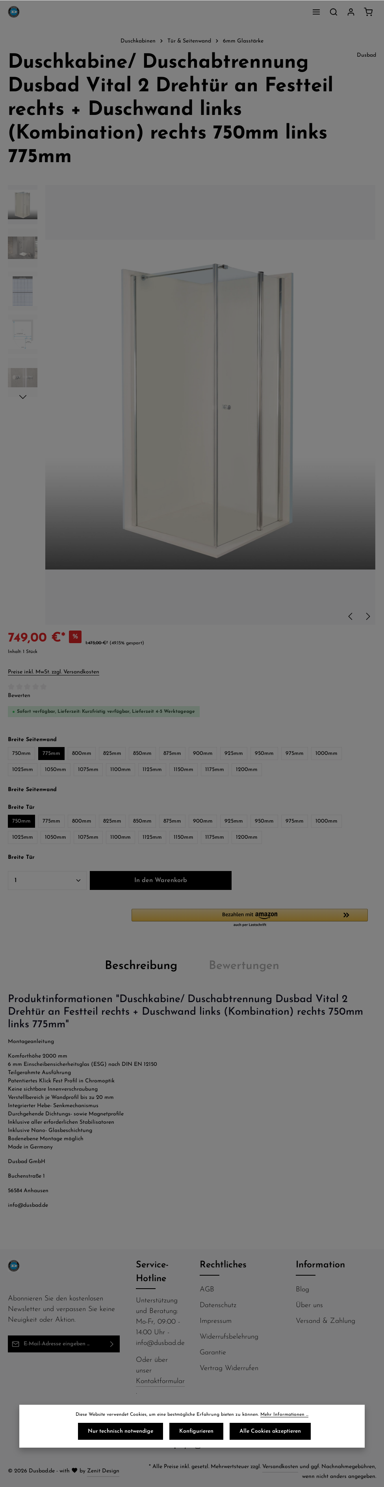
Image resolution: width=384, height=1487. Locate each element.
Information (320, 1265)
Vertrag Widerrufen (229, 1368)
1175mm (214, 770)
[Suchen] (333, 12)
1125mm (152, 770)
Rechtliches (223, 1265)
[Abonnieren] (112, 1343)
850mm (142, 753)
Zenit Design (103, 1471)
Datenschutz (218, 1305)
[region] (192, 405)
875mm (172, 753)
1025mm (22, 770)
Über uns (309, 1305)
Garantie (213, 1352)
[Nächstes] (367, 616)
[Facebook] (176, 1448)
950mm (264, 753)
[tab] (141, 966)
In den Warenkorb (160, 880)
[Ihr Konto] (351, 12)
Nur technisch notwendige (120, 1431)
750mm (21, 753)
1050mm (55, 770)
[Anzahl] (47, 880)
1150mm (183, 770)
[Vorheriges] (351, 616)
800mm (81, 753)
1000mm (326, 753)
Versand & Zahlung (325, 1321)
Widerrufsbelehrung (229, 1337)
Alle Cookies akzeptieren (270, 1431)
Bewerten (19, 696)
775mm (51, 753)
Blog (302, 1289)
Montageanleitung (31, 1042)
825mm (112, 753)
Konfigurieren (196, 1431)
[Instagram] (199, 1448)
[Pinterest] (187, 1448)
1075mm (88, 770)
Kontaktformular (160, 1381)
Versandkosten (280, 1467)
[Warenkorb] (368, 12)
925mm (233, 753)
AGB (207, 1289)
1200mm (247, 770)
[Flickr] (209, 1448)
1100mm (120, 770)
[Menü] (316, 12)
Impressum (216, 1321)
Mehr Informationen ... (284, 1414)
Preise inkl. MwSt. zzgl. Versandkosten (53, 672)
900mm (203, 753)
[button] (254, 918)
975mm (295, 753)
